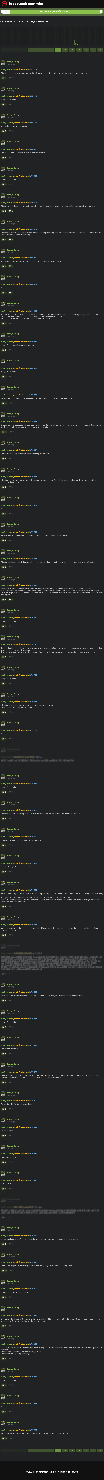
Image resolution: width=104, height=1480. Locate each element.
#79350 (33, 1344)
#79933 (33, 476)
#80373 (33, 284)
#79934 (33, 450)
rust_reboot (7, 69)
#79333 (33, 1430)
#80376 (33, 229)
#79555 (33, 890)
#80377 (33, 202)
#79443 (33, 1072)
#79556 (33, 863)
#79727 (33, 701)
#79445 (34, 1045)
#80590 (33, 122)
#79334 (33, 1403)
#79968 (33, 421)
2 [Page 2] (65, 50)
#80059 (33, 341)
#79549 (33, 924)
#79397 (33, 1153)
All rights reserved (68, 1471)
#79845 (33, 532)
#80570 (33, 149)
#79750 (33, 644)
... (93, 50)
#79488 (33, 1018)
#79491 (33, 992)
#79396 (33, 1180)
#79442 (33, 1100)
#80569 (33, 176)
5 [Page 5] (86, 50)
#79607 (33, 836)
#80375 (33, 257)
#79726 (33, 730)
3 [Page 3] (72, 50)
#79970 (33, 395)
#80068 (33, 311)
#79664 (33, 783)
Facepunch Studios (45, 1471)
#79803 (33, 558)
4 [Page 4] (79, 50)
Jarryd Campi (13, 61)
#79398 (33, 1127)
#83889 (33, 69)
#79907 (33, 505)
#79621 (33, 810)
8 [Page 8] (100, 50)
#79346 (33, 1376)
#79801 (33, 585)
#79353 (33, 1262)
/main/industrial (21, 69)
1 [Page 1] (58, 50)
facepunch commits (22, 3)
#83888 (33, 96)
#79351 (33, 1315)
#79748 (33, 675)
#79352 (33, 1289)
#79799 (33, 618)
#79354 (33, 1235)
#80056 (33, 368)
